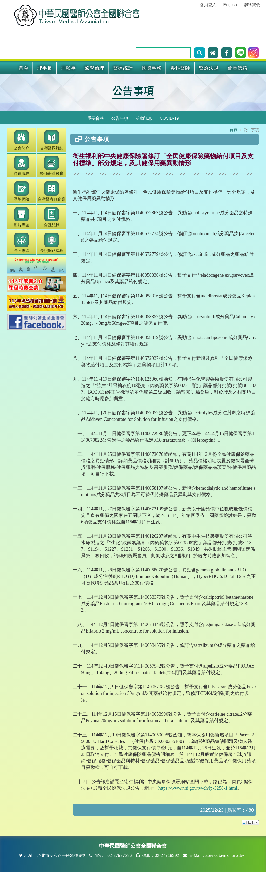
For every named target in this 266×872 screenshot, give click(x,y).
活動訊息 (144, 118)
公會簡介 (21, 140)
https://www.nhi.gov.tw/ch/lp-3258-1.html (197, 788)
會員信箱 (237, 68)
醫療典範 (51, 191)
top (250, 822)
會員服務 (21, 166)
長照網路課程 (51, 243)
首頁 (24, 68)
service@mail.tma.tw (224, 855)
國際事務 (152, 68)
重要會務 (95, 118)
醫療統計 (123, 68)
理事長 (44, 68)
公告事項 (133, 90)
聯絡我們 (252, 5)
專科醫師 (180, 68)
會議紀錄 (51, 217)
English (230, 5)
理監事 (68, 68)
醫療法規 (209, 68)
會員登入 (208, 5)
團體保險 (21, 191)
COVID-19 (169, 118)
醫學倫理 (94, 68)
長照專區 (21, 243)
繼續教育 (51, 166)
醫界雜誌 (51, 140)
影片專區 (21, 217)
